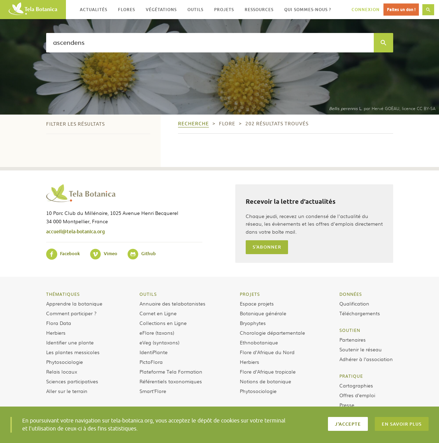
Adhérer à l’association (366, 359)
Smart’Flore (153, 390)
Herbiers (56, 332)
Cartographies (356, 385)
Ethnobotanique (259, 342)
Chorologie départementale (272, 332)
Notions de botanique (265, 381)
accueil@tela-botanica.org (75, 231)
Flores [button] (126, 9)
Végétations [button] (161, 9)
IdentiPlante (154, 352)
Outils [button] (195, 9)
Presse (346, 404)
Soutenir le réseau (360, 349)
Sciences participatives (72, 381)
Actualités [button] (93, 9)
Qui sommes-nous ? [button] (307, 9)
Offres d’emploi (357, 395)
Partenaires (352, 339)
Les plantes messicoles (73, 352)
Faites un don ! (401, 9)
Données (350, 294)
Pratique (351, 376)
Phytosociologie (64, 361)
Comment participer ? (71, 313)
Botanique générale (263, 313)
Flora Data (58, 322)
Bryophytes (253, 322)
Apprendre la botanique (74, 303)
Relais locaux (61, 371)
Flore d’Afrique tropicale (268, 371)
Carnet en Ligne (158, 313)
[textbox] (210, 42)
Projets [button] (224, 9)
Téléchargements (359, 313)
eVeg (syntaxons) (159, 342)
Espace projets (257, 303)
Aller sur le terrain (66, 390)
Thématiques (63, 294)
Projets (250, 294)
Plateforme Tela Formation (171, 371)
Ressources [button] (259, 9)
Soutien (349, 330)
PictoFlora (151, 361)
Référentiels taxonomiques (171, 381)
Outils (148, 294)
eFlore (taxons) (157, 332)
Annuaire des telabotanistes (172, 303)
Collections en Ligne (163, 322)
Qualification (354, 303)
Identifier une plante (70, 342)
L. (345, 108)
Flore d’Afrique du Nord (267, 352)
